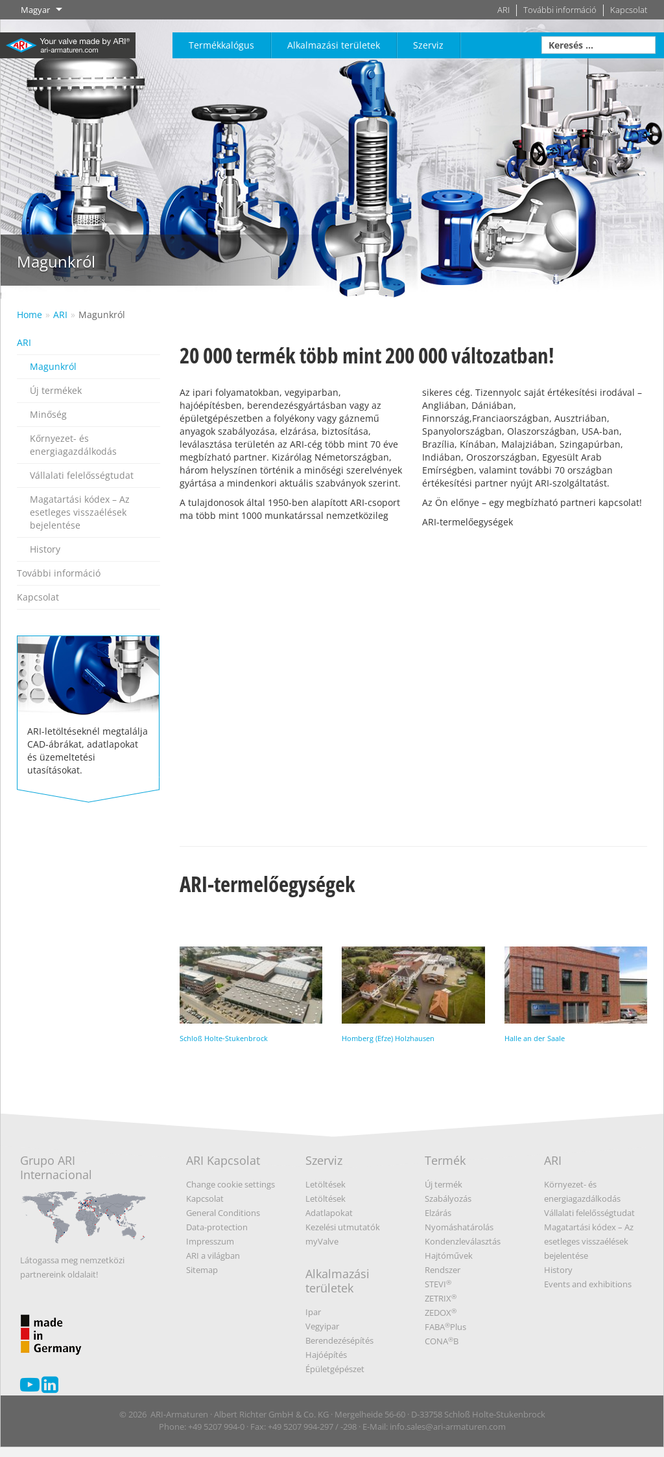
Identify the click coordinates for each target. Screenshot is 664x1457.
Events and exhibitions (588, 1284)
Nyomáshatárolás (459, 1227)
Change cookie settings (230, 1184)
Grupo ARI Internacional (83, 1202)
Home (29, 314)
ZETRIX (440, 1298)
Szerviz (428, 45)
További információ (560, 10)
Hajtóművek (449, 1255)
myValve (321, 1241)
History (45, 549)
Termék (445, 1160)
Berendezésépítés (339, 1340)
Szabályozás (448, 1198)
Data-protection (217, 1227)
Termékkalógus (221, 45)
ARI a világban (213, 1255)
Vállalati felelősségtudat (82, 475)
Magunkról (101, 314)
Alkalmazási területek (333, 45)
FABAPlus (445, 1327)
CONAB (441, 1341)
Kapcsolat (628, 10)
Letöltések (325, 1184)
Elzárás (438, 1213)
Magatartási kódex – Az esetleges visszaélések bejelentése (80, 512)
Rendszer (442, 1270)
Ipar (313, 1312)
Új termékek (56, 390)
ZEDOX (440, 1312)
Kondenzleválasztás (463, 1241)
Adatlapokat (329, 1213)
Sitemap (202, 1270)
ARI (503, 10)
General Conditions (223, 1213)
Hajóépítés (326, 1354)
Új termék (443, 1184)
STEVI (438, 1284)
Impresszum (210, 1241)
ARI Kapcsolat (223, 1160)
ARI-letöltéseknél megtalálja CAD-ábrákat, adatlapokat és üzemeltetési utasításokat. (88, 706)
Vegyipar (322, 1326)
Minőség (48, 414)
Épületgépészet (334, 1369)
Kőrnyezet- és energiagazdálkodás (73, 444)
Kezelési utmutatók (342, 1227)
